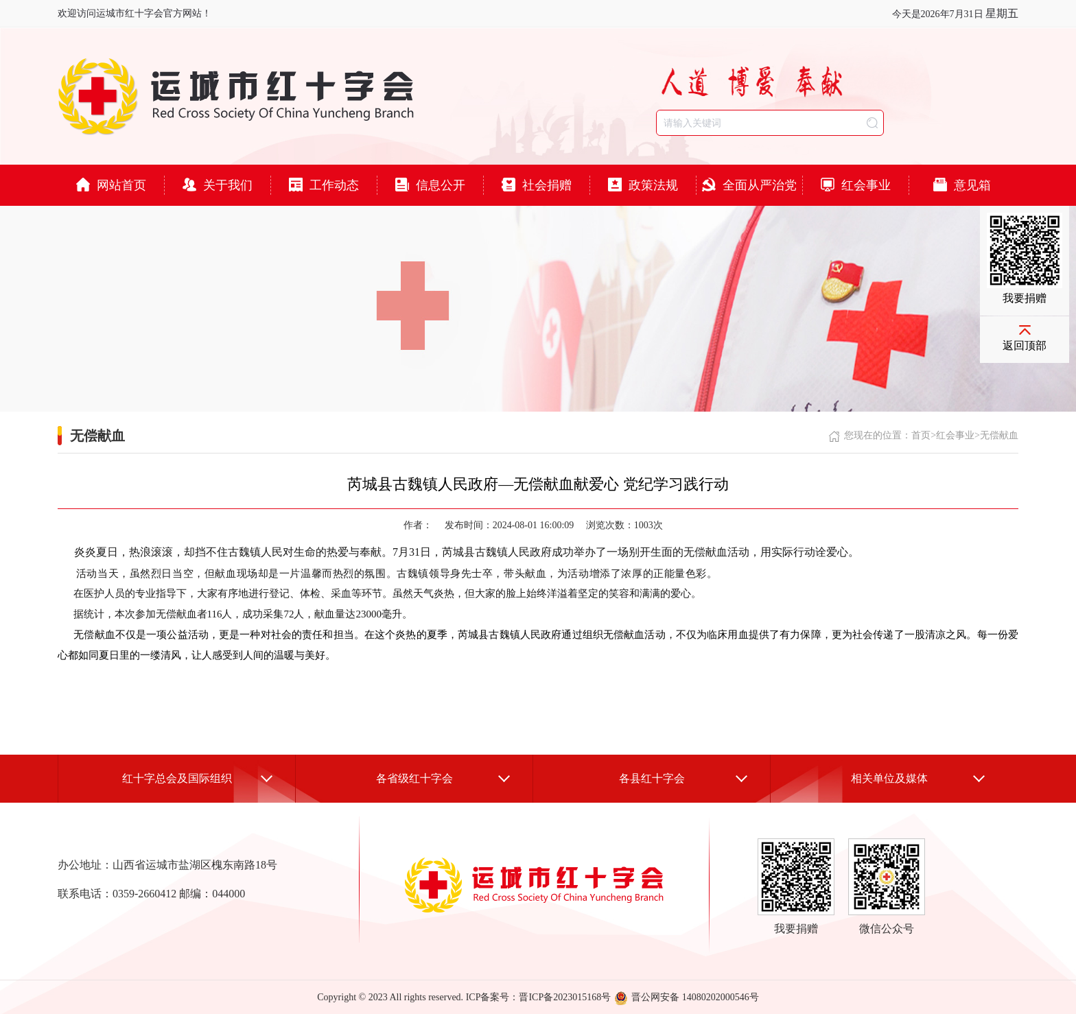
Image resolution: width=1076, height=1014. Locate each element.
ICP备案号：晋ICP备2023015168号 (538, 997)
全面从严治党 (749, 185)
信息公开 (430, 185)
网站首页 (111, 185)
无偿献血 (999, 435)
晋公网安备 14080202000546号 (686, 997)
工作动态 (324, 185)
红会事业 (856, 185)
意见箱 (962, 185)
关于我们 (218, 185)
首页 (921, 435)
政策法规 (643, 185)
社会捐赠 (537, 185)
